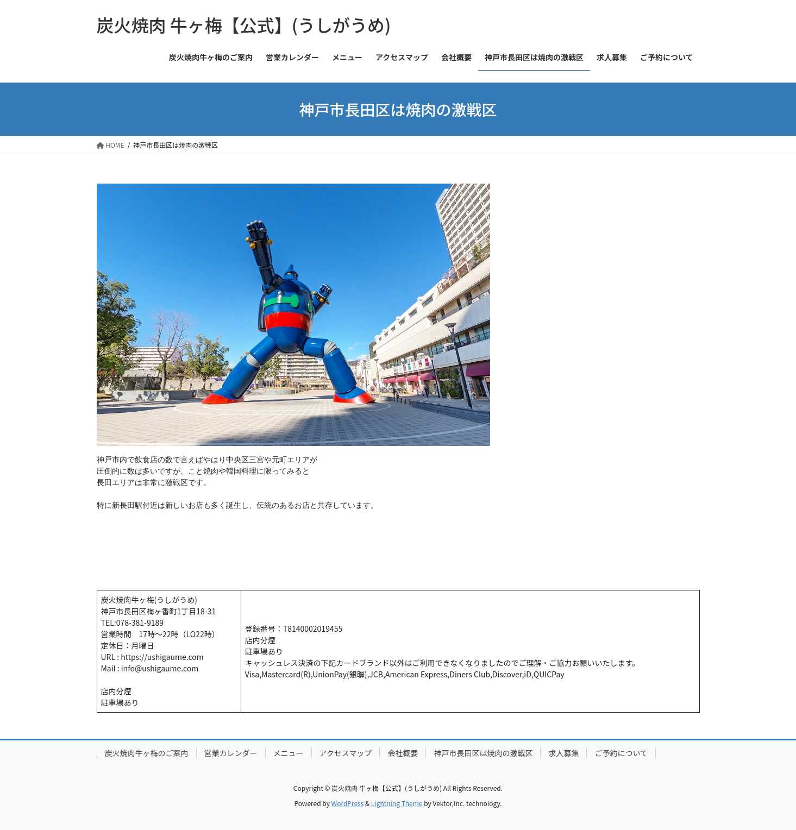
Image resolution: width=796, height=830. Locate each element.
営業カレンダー (231, 752)
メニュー (288, 752)
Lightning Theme (397, 803)
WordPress (347, 803)
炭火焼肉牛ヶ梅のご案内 (147, 752)
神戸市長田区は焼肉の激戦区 (483, 752)
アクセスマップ (345, 752)
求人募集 (563, 752)
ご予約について (621, 752)
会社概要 (402, 752)
